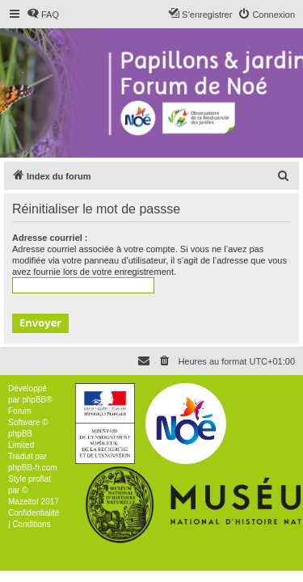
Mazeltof (23, 501)
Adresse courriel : (50, 237)
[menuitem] (43, 14)
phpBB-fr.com (32, 467)
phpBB (34, 399)
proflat (39, 478)
